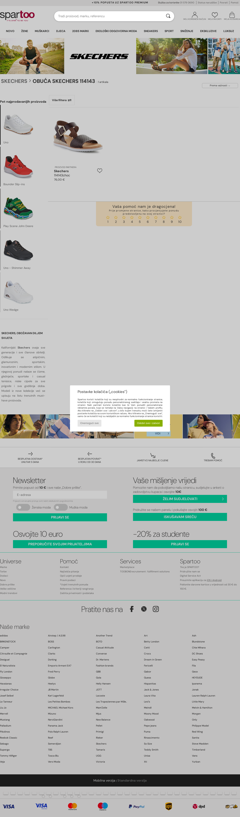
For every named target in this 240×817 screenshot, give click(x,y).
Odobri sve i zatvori (148, 423)
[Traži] (168, 16)
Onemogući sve (89, 423)
